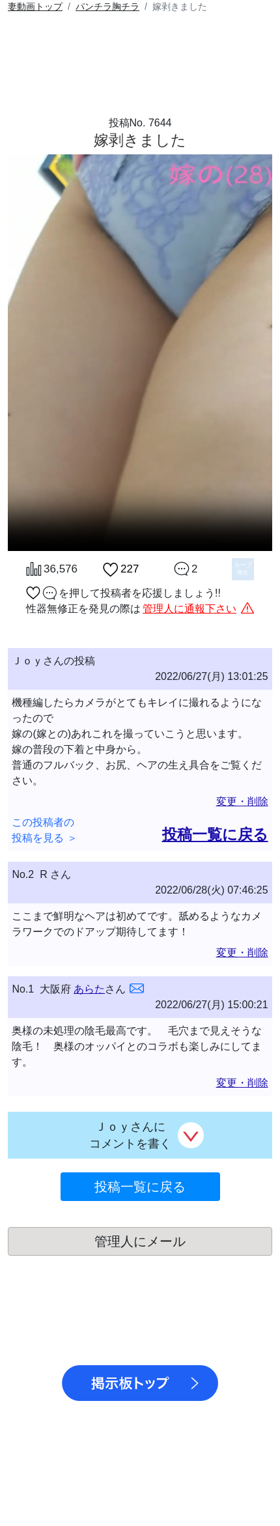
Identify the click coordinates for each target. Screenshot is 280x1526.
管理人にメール (140, 1241)
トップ (35, 6)
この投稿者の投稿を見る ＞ (44, 830)
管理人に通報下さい (189, 608)
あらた (89, 989)
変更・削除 (242, 801)
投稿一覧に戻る (215, 834)
